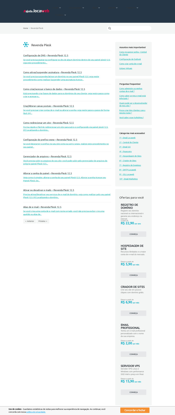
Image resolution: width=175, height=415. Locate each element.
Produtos (143, 6)
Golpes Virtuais (125, 59)
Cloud (96, 6)
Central (110, 6)
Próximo (42, 212)
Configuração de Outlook (130, 50)
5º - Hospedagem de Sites (130, 146)
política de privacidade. (36, 412)
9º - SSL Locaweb (126, 165)
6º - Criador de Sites (127, 151)
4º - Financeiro (125, 142)
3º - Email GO (125, 137)
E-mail (62, 6)
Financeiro (126, 6)
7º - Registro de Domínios (130, 156)
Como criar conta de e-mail (130, 54)
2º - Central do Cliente (128, 133)
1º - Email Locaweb (127, 128)
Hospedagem (79, 6)
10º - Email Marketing (128, 169)
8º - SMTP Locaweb (127, 160)
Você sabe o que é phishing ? (131, 108)
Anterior (30, 212)
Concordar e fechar (134, 410)
